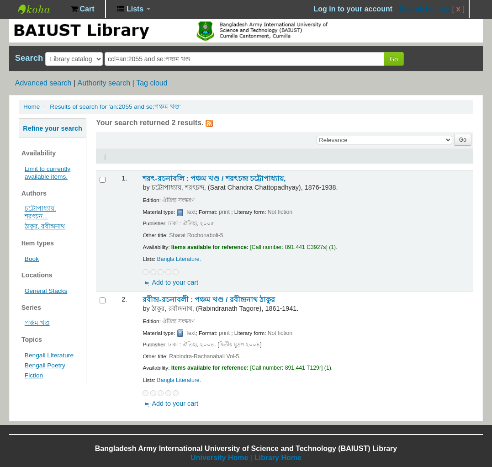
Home (31, 106)
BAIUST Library (41, 9)
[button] (82, 9)
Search (29, 58)
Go (394, 58)
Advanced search (43, 83)
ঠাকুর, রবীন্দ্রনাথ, (46, 226)
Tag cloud (152, 83)
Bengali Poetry (45, 365)
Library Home (278, 458)
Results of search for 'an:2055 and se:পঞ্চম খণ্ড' (115, 106)
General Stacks (46, 290)
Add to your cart (175, 282)
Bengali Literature (49, 355)
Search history (424, 9)
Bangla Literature (178, 259)
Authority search (103, 83)
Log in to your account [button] (353, 9)
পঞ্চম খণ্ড (37, 322)
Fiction (34, 375)
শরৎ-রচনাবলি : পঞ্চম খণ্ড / (214, 178)
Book (32, 258)
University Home (219, 458)
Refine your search (52, 128)
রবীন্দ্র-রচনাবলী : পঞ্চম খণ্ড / (209, 299)
